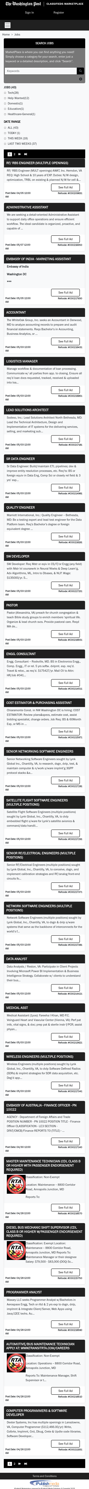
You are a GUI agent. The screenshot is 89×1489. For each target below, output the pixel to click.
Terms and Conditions (45, 1476)
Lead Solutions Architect (27, 410)
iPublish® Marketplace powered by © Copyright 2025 (44, 1483)
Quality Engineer (20, 507)
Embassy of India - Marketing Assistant (38, 259)
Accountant (16, 312)
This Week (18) (18, 138)
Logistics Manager (22, 361)
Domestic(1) (15, 103)
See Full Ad (65, 187)
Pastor (12, 605)
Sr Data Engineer (20, 459)
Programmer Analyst (24, 1292)
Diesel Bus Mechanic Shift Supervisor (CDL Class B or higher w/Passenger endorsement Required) (44, 1231)
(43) (10, 87)
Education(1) (16, 109)
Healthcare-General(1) (21, 114)
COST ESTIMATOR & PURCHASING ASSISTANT (39, 703)
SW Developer (17, 556)
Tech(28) (13, 92)
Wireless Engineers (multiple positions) (39, 1057)
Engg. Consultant (21, 654)
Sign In (29, 12)
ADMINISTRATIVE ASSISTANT (27, 207)
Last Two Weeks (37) (22, 143)
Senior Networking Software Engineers (39, 751)
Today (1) (14, 133)
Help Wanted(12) (18, 98)
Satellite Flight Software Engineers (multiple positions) (37, 802)
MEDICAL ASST (17, 1008)
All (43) (13, 127)
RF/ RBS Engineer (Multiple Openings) (37, 163)
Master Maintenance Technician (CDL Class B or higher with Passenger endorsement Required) (43, 1165)
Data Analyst (16, 959)
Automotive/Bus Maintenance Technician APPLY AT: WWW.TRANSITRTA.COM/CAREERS (40, 1346)
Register (59, 12)
